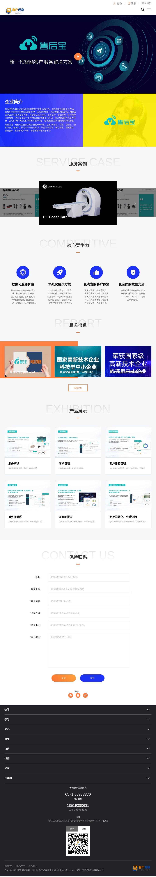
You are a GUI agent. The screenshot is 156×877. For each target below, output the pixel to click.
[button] (135, 203)
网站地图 (9, 866)
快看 (7, 709)
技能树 (8, 778)
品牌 (7, 768)
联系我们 (146, 3)
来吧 (7, 729)
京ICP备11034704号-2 (93, 870)
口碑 (7, 748)
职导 (7, 719)
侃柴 (7, 739)
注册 (132, 3)
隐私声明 (20, 866)
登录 (117, 3)
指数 (7, 758)
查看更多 (78, 388)
